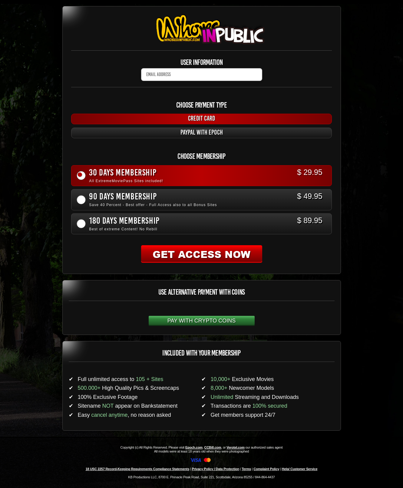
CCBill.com (212, 447)
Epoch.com (194, 447)
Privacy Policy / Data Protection (215, 469)
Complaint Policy (266, 469)
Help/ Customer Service (300, 469)
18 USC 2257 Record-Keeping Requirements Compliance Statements (137, 469)
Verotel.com (235, 447)
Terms (246, 469)
